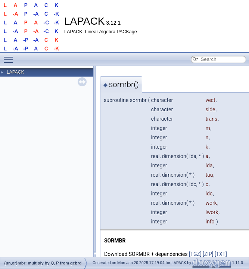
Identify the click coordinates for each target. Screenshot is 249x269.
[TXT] (221, 254)
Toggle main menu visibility (10, 56)
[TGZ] (195, 254)
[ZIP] (208, 254)
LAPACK (15, 72)
